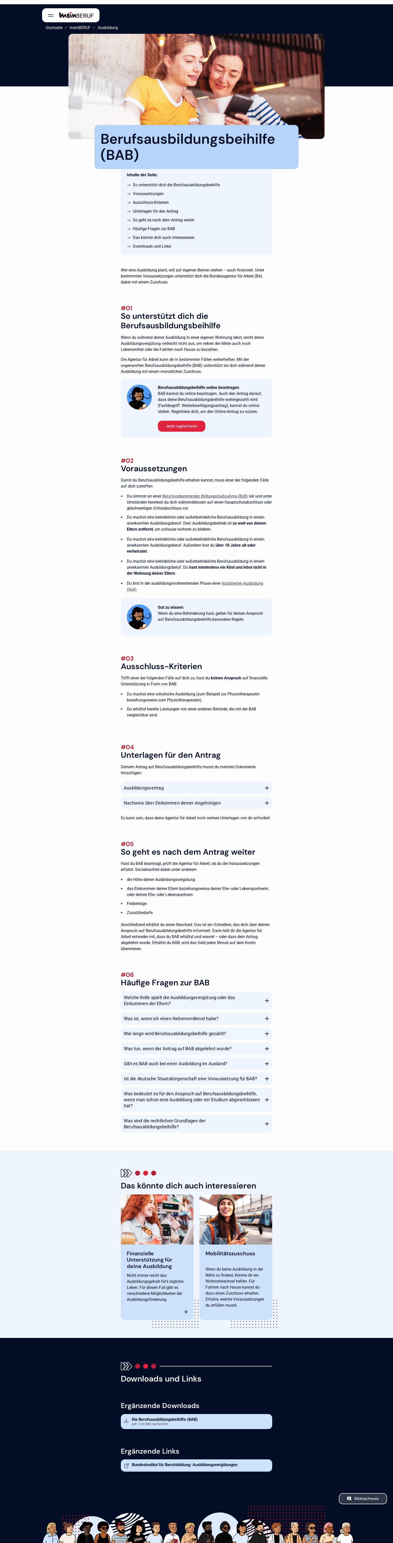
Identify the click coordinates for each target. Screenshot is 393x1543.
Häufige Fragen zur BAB (154, 224)
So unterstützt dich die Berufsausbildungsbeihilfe (176, 180)
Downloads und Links (152, 242)
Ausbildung (104, 23)
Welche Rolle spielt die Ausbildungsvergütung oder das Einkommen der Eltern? (179, 996)
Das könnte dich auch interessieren (163, 233)
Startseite (50, 23)
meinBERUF (76, 23)
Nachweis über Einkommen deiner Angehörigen (172, 798)
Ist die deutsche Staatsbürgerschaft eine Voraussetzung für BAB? (190, 1074)
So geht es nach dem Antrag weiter (163, 215)
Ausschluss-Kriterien (151, 198)
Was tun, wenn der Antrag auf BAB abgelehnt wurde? (178, 1044)
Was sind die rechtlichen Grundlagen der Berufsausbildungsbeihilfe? (165, 1119)
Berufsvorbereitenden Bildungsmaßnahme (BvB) (205, 492)
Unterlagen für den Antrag (155, 207)
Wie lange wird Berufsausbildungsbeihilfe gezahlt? (175, 1029)
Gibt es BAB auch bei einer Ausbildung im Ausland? (175, 1059)
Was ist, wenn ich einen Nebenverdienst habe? (171, 1014)
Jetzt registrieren (181, 421)
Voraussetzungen (148, 189)
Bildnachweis (366, 1494)
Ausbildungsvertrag (144, 783)
